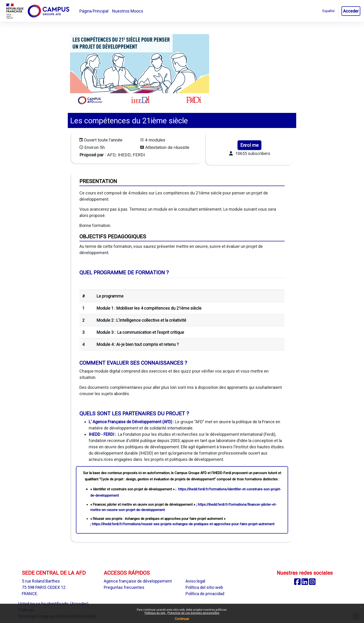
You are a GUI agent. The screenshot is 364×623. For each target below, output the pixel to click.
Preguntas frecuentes (124, 587)
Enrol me (249, 145)
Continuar (182, 619)
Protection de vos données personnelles (193, 613)
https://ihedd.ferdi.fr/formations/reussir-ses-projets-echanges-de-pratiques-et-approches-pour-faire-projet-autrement (183, 524)
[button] (328, 11)
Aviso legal (195, 581)
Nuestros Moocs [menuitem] (127, 11)
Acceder (351, 11)
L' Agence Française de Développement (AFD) (130, 421)
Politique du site (155, 613)
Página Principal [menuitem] (93, 11)
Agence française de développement (138, 581)
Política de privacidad (204, 593)
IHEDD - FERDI (101, 434)
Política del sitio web (204, 587)
